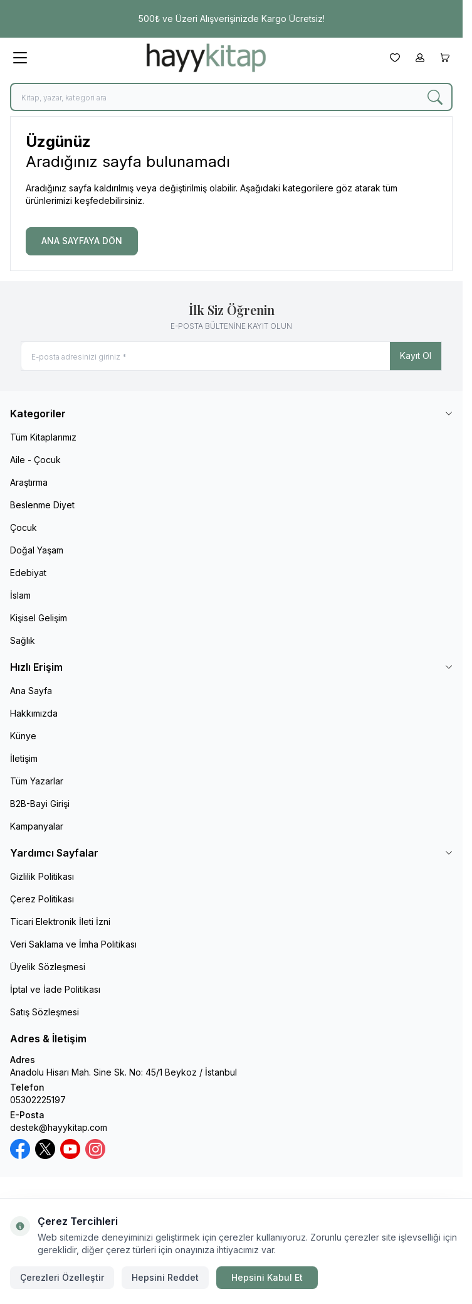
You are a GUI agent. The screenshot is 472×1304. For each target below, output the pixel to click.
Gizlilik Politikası (42, 876)
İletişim (24, 758)
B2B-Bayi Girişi (40, 803)
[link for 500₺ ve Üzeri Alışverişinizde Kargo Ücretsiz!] (231, 19)
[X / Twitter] (45, 1149)
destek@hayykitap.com (58, 1127)
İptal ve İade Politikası (55, 989)
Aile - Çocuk (35, 459)
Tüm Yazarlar (36, 781)
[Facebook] (20, 1149)
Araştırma (29, 482)
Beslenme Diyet (42, 505)
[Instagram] (95, 1149)
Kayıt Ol (415, 355)
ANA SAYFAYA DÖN (81, 240)
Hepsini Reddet (165, 1277)
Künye (23, 735)
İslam (20, 595)
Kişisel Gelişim (38, 617)
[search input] (231, 97)
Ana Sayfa (31, 690)
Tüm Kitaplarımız (43, 437)
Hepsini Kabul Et (267, 1277)
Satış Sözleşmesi (44, 1012)
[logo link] (206, 58)
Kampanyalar (36, 826)
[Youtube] (70, 1149)
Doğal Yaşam (36, 550)
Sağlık (22, 640)
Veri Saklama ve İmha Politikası (73, 944)
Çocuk (23, 527)
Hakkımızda (34, 713)
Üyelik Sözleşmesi (47, 966)
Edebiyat (28, 572)
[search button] (435, 97)
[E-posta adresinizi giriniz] (231, 356)
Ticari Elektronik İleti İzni (60, 921)
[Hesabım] (419, 57)
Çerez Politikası (42, 899)
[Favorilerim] (394, 57)
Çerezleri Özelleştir (62, 1277)
